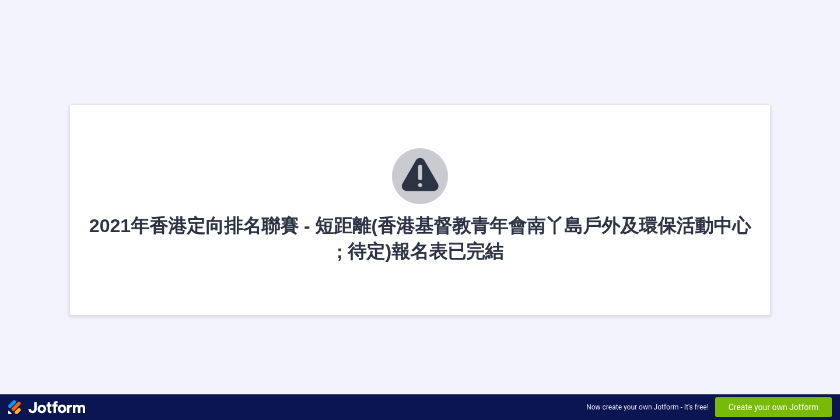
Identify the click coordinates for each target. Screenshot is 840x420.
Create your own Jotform (774, 407)
